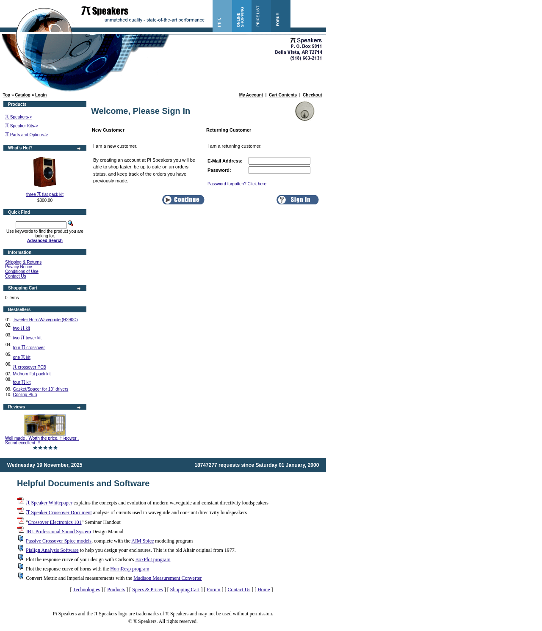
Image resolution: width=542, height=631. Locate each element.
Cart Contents (283, 95)
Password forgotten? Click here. (237, 184)
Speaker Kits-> (21, 126)
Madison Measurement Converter (167, 578)
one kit (21, 357)
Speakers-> (18, 117)
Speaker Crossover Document (59, 512)
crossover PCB (29, 367)
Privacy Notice (18, 267)
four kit (21, 382)
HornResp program (129, 569)
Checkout (312, 95)
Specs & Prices (147, 589)
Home (263, 589)
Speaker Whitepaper (49, 503)
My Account (251, 95)
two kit (21, 328)
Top (7, 95)
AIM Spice (142, 541)
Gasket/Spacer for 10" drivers (40, 389)
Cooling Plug (25, 394)
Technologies (86, 589)
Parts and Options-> (26, 134)
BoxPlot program (152, 559)
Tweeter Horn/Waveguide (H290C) (45, 319)
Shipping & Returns (23, 262)
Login (41, 95)
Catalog (22, 95)
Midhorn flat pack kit (31, 374)
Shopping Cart (185, 589)
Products (116, 589)
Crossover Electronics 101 (55, 522)
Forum (213, 589)
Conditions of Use (22, 271)
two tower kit (27, 338)
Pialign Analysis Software (52, 550)
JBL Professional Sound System (58, 532)
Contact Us (15, 276)
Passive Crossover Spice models (58, 541)
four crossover (28, 347)
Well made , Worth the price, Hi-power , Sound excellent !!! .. (42, 440)
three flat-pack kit (45, 194)
